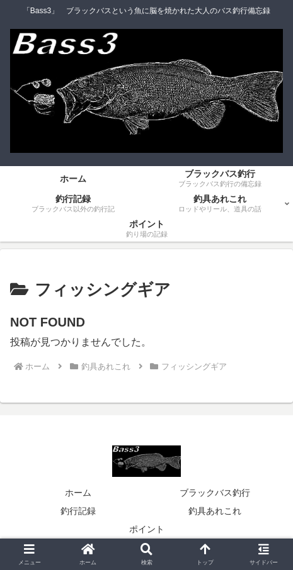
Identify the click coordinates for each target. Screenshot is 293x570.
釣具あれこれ (214, 511)
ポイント (146, 529)
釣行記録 (78, 511)
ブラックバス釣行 (215, 493)
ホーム (78, 493)
